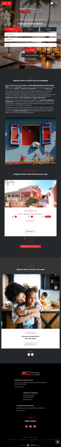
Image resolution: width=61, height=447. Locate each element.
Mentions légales (34, 439)
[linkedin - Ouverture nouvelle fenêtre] (30, 426)
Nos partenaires (23, 439)
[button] (32, 241)
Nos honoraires (11, 439)
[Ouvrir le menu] (6, 3)
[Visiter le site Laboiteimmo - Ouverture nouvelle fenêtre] (33, 445)
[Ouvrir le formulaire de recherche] (30, 50)
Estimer (48, 29)
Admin (43, 439)
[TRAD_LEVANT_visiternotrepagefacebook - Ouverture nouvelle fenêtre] (26, 426)
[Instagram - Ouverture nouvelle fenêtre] (34, 426)
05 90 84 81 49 (27, 399)
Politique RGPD (52, 439)
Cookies (32, 441)
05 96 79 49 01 (20, 410)
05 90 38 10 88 (18, 387)
